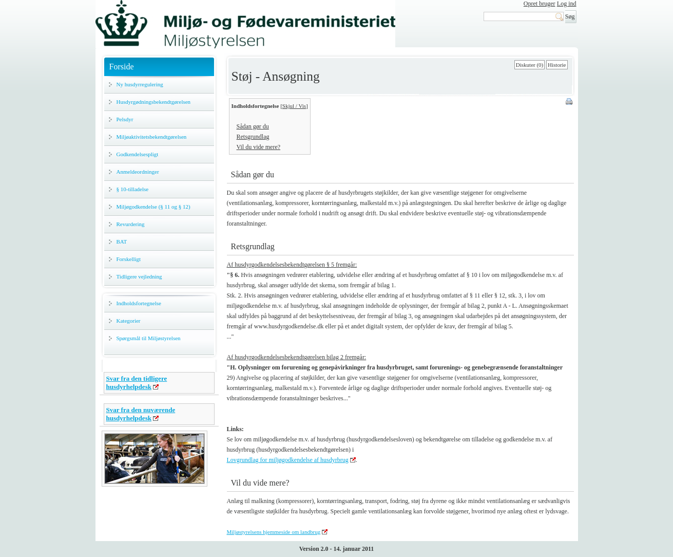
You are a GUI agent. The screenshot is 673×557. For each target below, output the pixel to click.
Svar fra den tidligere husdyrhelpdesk (136, 383)
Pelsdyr (125, 119)
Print (570, 102)
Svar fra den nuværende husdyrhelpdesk (141, 414)
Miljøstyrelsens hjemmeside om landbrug (274, 532)
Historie (557, 65)
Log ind (566, 3)
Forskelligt (129, 259)
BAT (122, 241)
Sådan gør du (253, 126)
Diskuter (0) (529, 65)
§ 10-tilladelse (133, 189)
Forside (121, 66)
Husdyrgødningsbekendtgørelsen (154, 102)
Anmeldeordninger (138, 172)
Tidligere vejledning (139, 276)
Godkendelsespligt (138, 154)
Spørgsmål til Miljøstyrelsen (149, 338)
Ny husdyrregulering (140, 84)
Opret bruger (539, 3)
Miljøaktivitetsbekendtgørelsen (152, 137)
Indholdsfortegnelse (139, 303)
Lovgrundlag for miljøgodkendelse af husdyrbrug (288, 459)
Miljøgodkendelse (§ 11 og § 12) (153, 206)
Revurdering (131, 224)
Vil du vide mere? (259, 147)
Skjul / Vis (294, 106)
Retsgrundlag (253, 136)
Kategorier (129, 321)
